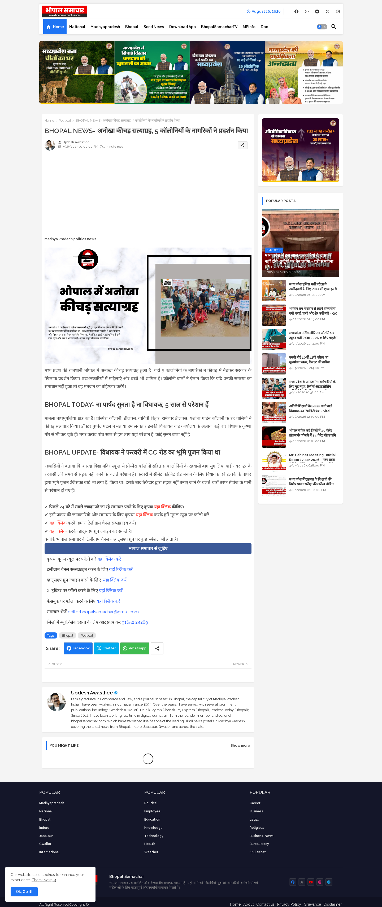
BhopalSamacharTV (219, 27)
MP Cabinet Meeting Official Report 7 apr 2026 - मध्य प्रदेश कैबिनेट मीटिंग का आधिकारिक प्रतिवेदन (313, 459)
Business (256, 811)
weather (151, 852)
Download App (182, 27)
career (255, 803)
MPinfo (249, 27)
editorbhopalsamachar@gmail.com (103, 611)
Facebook (81, 648)
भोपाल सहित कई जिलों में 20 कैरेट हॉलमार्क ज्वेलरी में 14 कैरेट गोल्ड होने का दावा (312, 435)
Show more (240, 745)
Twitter (109, 648)
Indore (44, 828)
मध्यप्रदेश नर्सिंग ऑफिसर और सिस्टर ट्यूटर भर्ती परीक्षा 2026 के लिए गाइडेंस (313, 335)
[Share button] (157, 648)
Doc (264, 27)
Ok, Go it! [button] (24, 892)
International (49, 852)
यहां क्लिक (162, 506)
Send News (154, 27)
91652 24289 (135, 622)
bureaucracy (259, 844)
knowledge (153, 828)
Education (152, 819)
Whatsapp (137, 648)
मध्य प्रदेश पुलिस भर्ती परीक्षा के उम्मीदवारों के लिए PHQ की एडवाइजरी (313, 286)
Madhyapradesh (105, 27)
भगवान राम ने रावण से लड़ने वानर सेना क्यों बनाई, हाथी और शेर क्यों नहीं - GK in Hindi (313, 313)
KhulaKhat (258, 852)
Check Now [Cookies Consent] (41, 880)
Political (65, 120)
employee (152, 811)
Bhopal (131, 27)
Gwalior (45, 844)
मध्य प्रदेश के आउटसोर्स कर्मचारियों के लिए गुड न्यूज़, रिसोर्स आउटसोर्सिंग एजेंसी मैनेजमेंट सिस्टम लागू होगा (312, 386)
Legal (254, 819)
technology (153, 836)
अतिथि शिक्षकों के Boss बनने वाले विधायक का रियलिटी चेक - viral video (310, 411)
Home (58, 27)
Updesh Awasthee (92, 692)
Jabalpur (46, 836)
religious (257, 828)
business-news (262, 836)
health (149, 844)
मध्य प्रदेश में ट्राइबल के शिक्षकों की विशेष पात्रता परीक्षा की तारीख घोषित (311, 481)
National (77, 27)
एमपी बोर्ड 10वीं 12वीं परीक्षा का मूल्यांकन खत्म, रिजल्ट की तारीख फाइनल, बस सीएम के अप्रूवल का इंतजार (313, 362)
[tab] (55, 26)
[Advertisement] (148, 195)
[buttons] (296, 11)
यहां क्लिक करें (109, 559)
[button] (322, 26)
